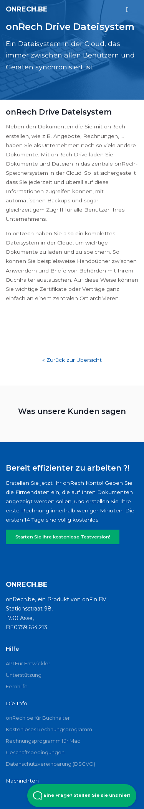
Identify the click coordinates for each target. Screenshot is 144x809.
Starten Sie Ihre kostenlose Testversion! (62, 537)
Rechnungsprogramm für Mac (43, 741)
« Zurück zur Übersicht (72, 360)
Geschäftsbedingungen (35, 752)
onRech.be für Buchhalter (38, 718)
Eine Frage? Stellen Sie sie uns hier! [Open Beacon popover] (82, 795)
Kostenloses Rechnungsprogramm (49, 729)
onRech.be (27, 9)
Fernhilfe (17, 686)
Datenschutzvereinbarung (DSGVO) (50, 764)
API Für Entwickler (28, 663)
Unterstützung (23, 675)
